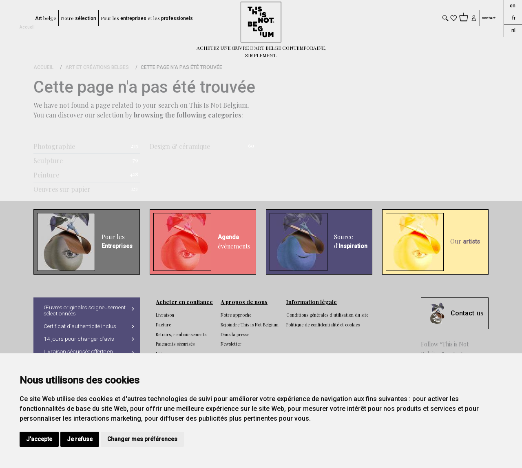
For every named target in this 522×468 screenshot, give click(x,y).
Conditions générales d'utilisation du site (327, 315)
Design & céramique (180, 146)
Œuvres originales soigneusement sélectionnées (85, 310)
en (512, 6)
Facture (163, 325)
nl (513, 30)
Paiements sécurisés (175, 344)
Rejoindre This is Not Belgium (250, 325)
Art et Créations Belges (97, 67)
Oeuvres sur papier (62, 189)
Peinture (46, 175)
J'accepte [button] (39, 439)
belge (45, 18)
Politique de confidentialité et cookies (323, 325)
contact (488, 18)
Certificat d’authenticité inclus (80, 326)
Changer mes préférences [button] (142, 439)
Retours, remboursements (181, 334)
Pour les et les (147, 18)
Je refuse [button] (80, 439)
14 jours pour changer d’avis (79, 338)
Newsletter (231, 344)
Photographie (54, 146)
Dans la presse (235, 334)
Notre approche (236, 315)
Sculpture (48, 160)
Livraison (165, 315)
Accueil (27, 27)
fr (513, 18)
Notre (78, 18)
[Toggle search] (445, 18)
